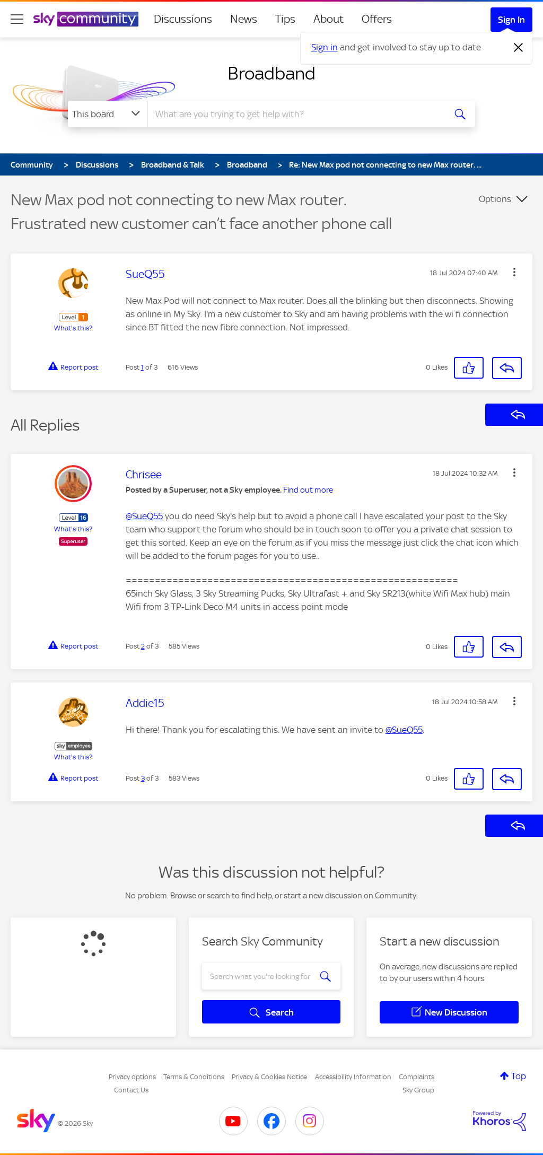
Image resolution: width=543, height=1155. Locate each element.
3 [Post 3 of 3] (143, 778)
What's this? (73, 328)
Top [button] (518, 1076)
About (328, 19)
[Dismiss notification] (518, 47)
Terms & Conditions (193, 1077)
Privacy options (132, 1077)
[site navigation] (17, 19)
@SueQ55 (144, 516)
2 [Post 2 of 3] (143, 646)
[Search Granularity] (107, 114)
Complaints (416, 1077)
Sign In (511, 19)
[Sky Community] (85, 19)
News (243, 19)
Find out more (308, 490)
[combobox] (294, 114)
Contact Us (131, 1090)
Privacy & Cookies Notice (269, 1077)
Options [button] (495, 199)
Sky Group (418, 1090)
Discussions (183, 19)
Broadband (271, 73)
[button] (514, 272)
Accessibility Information (353, 1077)
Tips (285, 19)
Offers (377, 19)
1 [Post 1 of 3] (142, 367)
